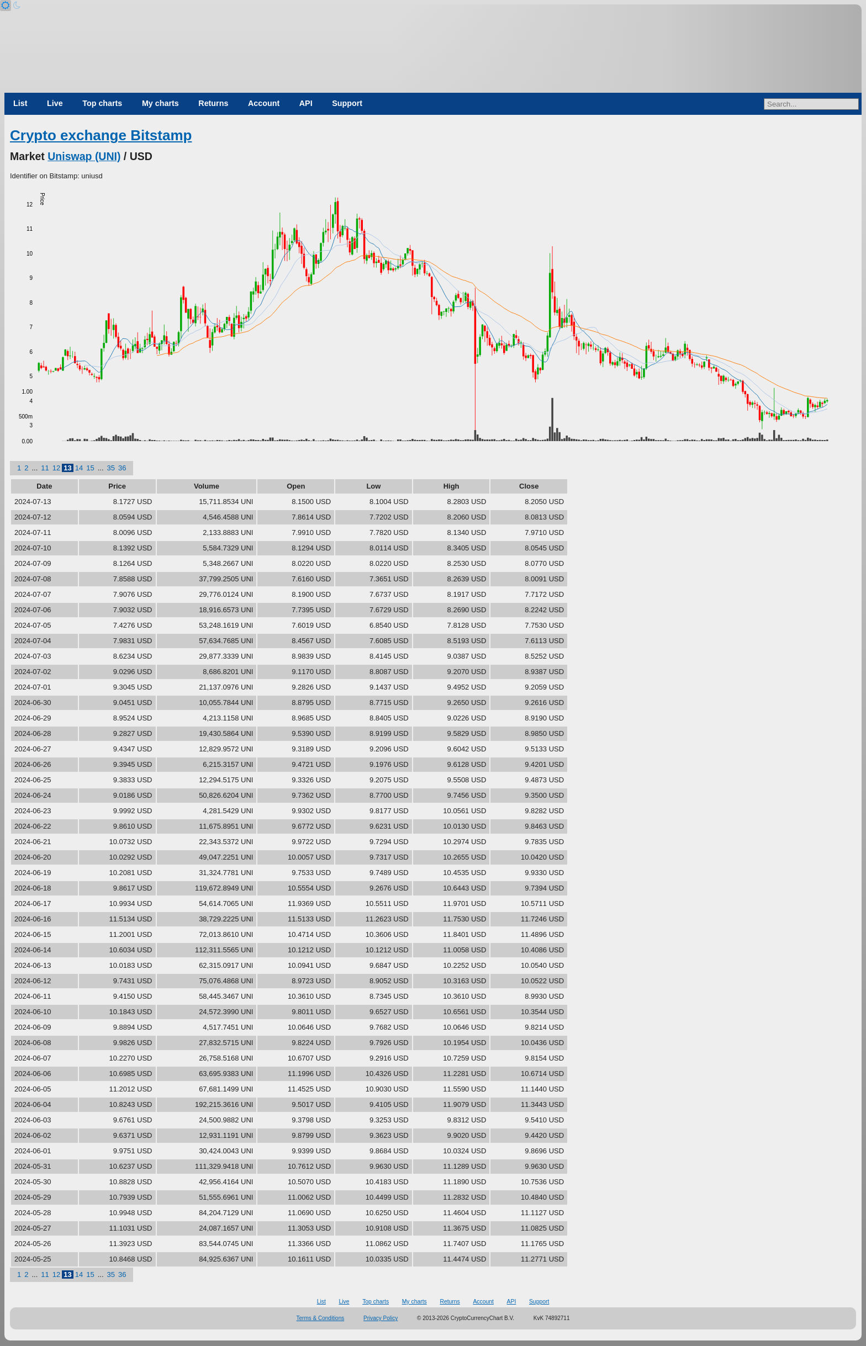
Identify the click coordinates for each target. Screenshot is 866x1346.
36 (122, 468)
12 (56, 468)
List (20, 103)
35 (111, 468)
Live (55, 103)
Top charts (102, 103)
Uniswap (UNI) (83, 156)
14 (79, 468)
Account (263, 103)
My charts (160, 103)
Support (347, 103)
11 (45, 468)
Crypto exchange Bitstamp (101, 135)
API (306, 103)
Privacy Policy (380, 1318)
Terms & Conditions (321, 1318)
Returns (213, 103)
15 (90, 468)
